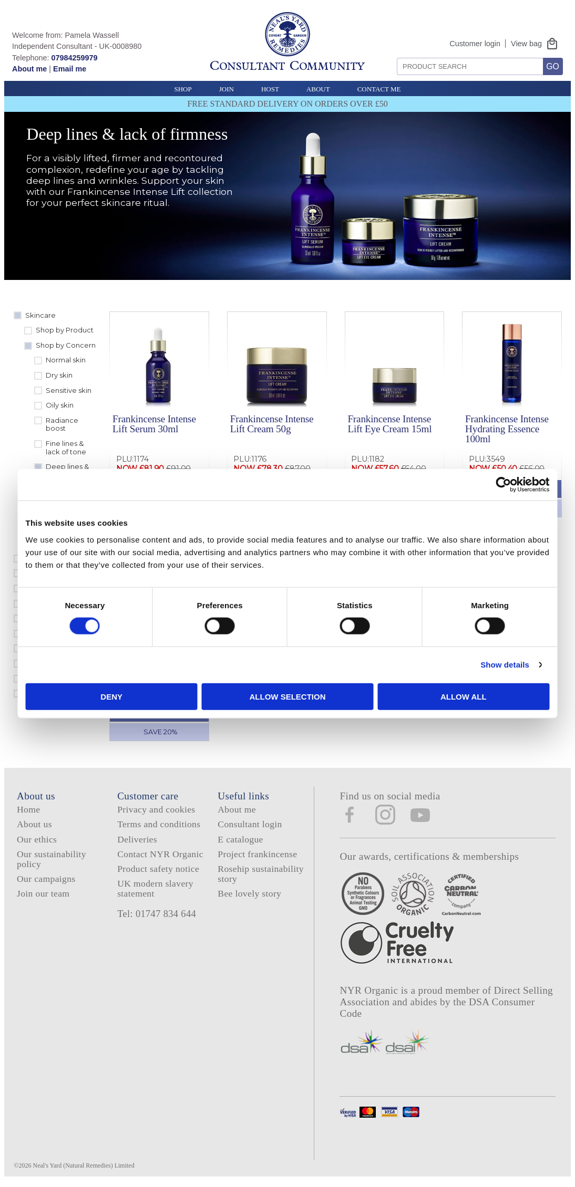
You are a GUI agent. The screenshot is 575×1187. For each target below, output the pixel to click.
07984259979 (74, 58)
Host (270, 89)
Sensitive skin (68, 390)
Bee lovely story (249, 893)
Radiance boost (62, 424)
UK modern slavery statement (155, 888)
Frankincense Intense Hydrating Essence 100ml (507, 428)
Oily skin (60, 405)
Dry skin (59, 375)
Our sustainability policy (51, 859)
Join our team (43, 893)
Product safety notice (158, 868)
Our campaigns (46, 878)
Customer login (474, 43)
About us (34, 824)
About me (29, 69)
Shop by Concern (66, 345)
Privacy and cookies (156, 809)
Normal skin (66, 360)
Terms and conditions (158, 824)
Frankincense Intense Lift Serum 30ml (154, 423)
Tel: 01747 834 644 (156, 914)
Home (28, 809)
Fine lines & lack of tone (66, 447)
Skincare (40, 315)
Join (226, 89)
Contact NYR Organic (160, 854)
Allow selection (288, 696)
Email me (69, 69)
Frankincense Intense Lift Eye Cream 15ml (389, 423)
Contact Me (379, 89)
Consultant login (250, 824)
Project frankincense (257, 854)
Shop (182, 89)
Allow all (441, 696)
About (318, 89)
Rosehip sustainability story (261, 873)
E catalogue (240, 839)
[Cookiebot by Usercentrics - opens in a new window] (470, 485)
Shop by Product (65, 330)
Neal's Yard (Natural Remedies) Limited (84, 1165)
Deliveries (137, 839)
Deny (134, 696)
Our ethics (37, 839)
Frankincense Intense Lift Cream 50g (272, 423)
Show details (471, 664)
